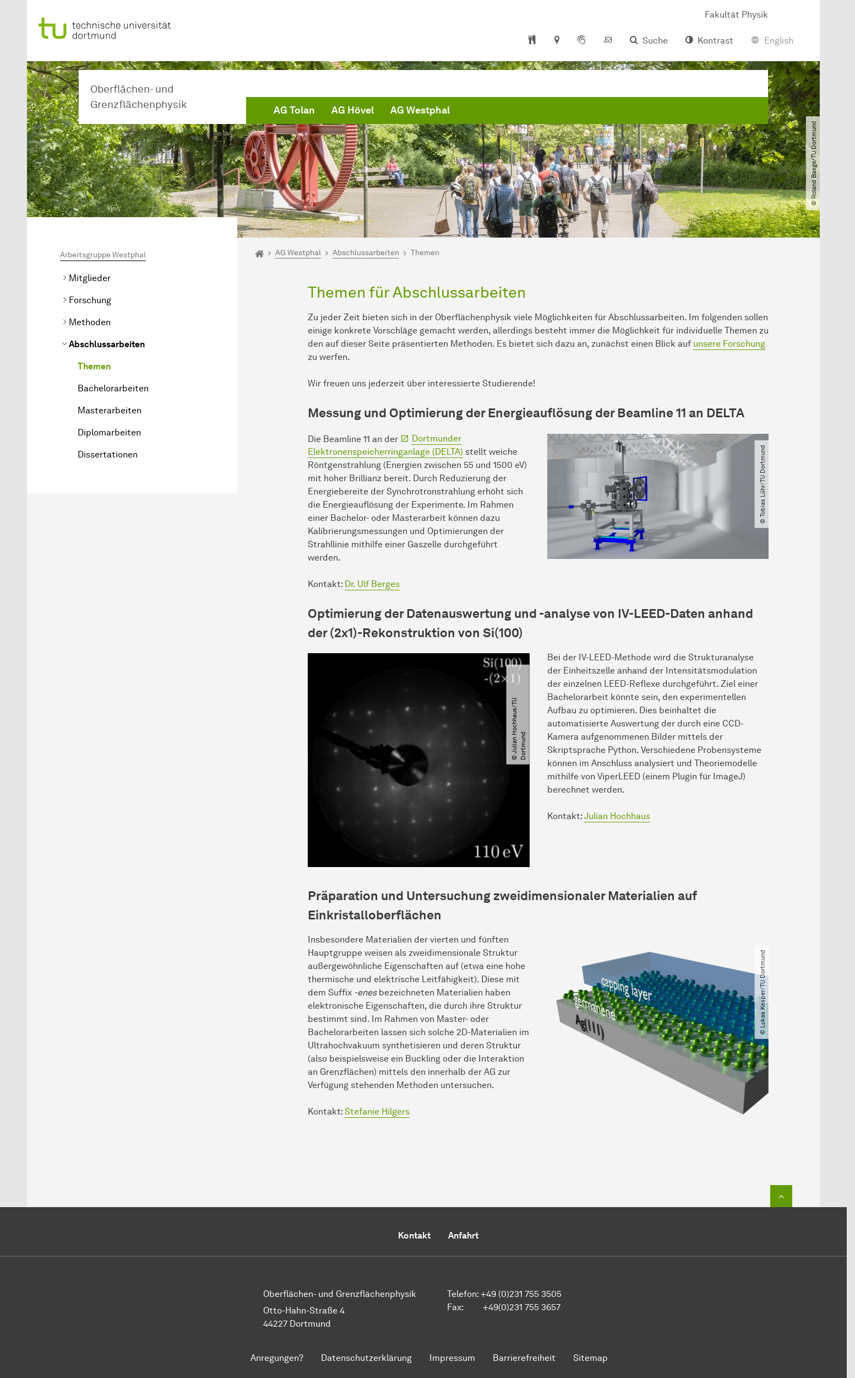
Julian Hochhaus (617, 816)
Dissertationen (108, 454)
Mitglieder (90, 278)
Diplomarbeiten (109, 432)
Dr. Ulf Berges (372, 584)
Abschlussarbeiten (107, 344)
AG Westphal (420, 110)
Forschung (90, 300)
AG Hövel (352, 110)
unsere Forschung (729, 343)
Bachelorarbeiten (113, 388)
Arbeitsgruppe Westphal (103, 255)
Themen (94, 366)
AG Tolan (294, 110)
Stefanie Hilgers (377, 1111)
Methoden (90, 322)
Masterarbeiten (109, 410)
